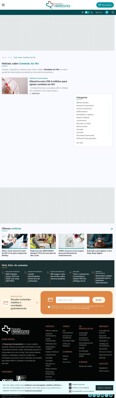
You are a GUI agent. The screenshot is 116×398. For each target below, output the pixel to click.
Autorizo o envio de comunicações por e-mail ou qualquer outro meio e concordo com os (77, 307)
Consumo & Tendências (67, 337)
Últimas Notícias (82, 103)
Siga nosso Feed (105, 355)
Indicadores (103, 341)
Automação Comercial (83, 334)
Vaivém (65, 356)
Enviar (99, 300)
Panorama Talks (69, 341)
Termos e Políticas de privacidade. (77, 308)
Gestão (81, 348)
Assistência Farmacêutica (84, 339)
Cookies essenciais (77, 384)
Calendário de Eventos (104, 332)
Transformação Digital (84, 355)
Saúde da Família (85, 366)
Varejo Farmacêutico (84, 109)
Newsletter (103, 349)
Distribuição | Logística (84, 114)
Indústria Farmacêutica (85, 106)
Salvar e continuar (104, 388)
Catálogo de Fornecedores (104, 345)
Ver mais (79, 143)
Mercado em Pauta (83, 123)
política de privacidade (33, 391)
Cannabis (79, 132)
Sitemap (102, 358)
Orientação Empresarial (85, 135)
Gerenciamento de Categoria (86, 344)
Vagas (65, 359)
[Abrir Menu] (13, 5)
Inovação (79, 129)
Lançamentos (81, 120)
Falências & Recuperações (86, 138)
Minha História (81, 126)
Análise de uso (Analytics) (79, 388)
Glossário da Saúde (50, 381)
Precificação (83, 351)
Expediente (103, 368)
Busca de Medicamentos (104, 337)
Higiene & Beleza (82, 117)
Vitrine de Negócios (66, 345)
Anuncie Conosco (105, 352)
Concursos (67, 362)
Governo (49, 377)
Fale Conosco (104, 371)
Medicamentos (81, 111)
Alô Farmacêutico (68, 332)
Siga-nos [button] (99, 12)
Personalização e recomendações (81, 391)
